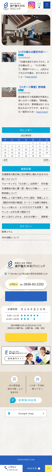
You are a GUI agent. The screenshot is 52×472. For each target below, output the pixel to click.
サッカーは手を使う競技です (16, 211)
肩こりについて (9, 179)
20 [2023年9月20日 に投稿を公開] (19, 152)
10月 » (46, 159)
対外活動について (10, 237)
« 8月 (4, 159)
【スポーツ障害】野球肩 (32, 87)
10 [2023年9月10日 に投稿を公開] (47, 146)
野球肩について (9, 193)
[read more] (31, 76)
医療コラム (21, 55)
